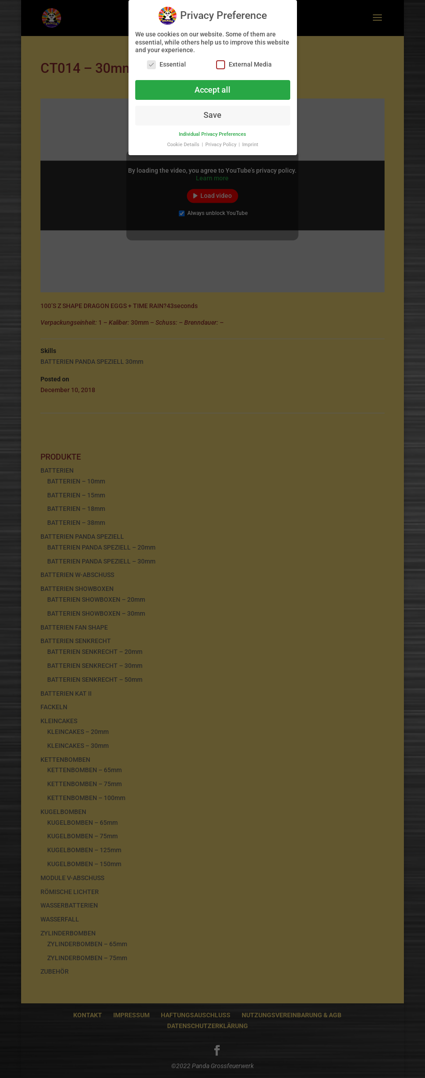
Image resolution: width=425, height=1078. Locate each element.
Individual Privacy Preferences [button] (212, 131)
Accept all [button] (212, 87)
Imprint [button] (250, 142)
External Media (244, 62)
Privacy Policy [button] (221, 142)
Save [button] (212, 112)
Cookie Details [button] (184, 142)
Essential (166, 62)
